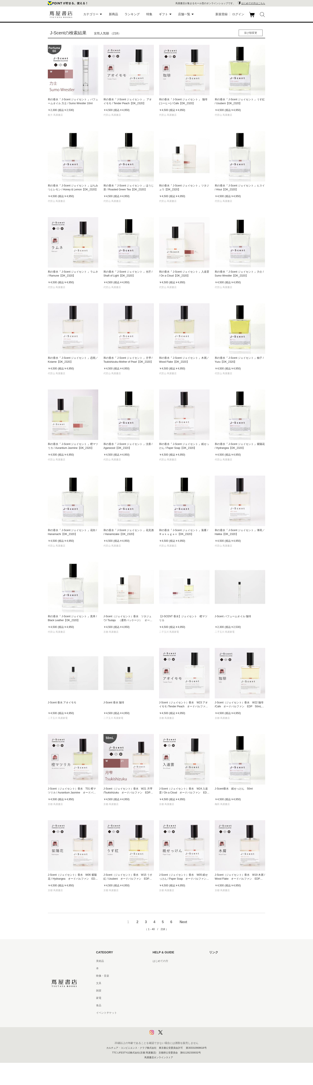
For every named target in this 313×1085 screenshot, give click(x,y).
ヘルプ (156, 968)
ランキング (132, 14)
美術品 (100, 961)
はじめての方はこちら (253, 3)
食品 (98, 1005)
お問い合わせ (160, 975)
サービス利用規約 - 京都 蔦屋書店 (172, 990)
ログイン (238, 14)
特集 (149, 14)
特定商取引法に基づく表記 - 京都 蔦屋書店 (178, 1012)
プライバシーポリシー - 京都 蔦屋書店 (175, 1027)
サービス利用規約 (163, 983)
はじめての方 (160, 961)
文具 (98, 983)
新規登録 (221, 14)
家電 (98, 997)
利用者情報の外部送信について (171, 1034)
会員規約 (158, 997)
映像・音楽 (102, 975)
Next (183, 922)
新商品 (113, 14)
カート (252, 17)
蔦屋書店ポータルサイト (223, 961)
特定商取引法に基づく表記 (168, 1005)
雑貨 (98, 990)
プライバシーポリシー (166, 1020)
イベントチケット (106, 1012)
